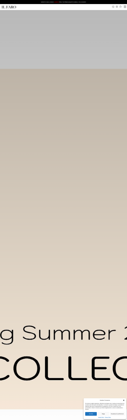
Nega (103, 413)
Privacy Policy (108, 417)
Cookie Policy (101, 417)
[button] (124, 400)
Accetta (91, 413)
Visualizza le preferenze (117, 413)
